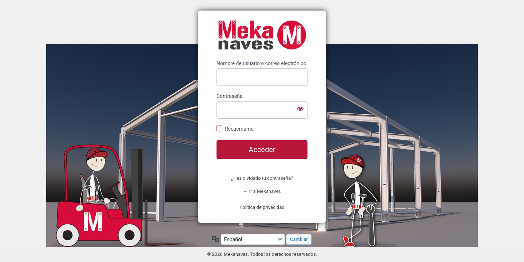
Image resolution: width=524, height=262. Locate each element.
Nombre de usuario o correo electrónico (261, 63)
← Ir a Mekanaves (262, 191)
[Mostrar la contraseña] (300, 108)
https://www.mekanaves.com (262, 35)
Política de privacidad (262, 207)
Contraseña (230, 96)
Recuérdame (239, 129)
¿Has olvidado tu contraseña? (262, 178)
